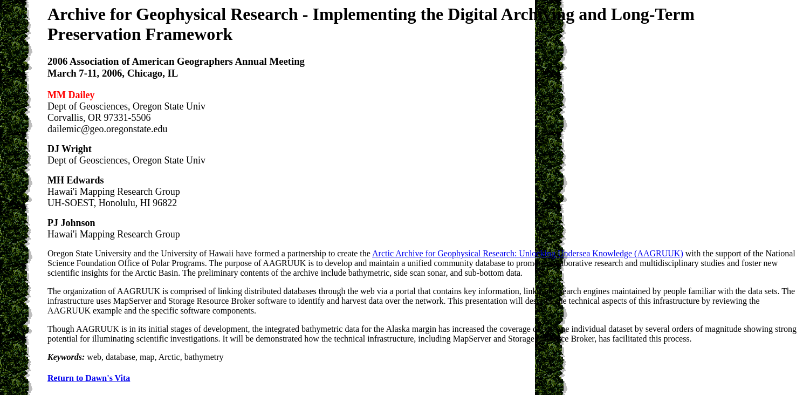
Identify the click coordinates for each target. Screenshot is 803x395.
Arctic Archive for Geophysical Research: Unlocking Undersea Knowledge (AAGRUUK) (527, 253)
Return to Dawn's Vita (88, 378)
